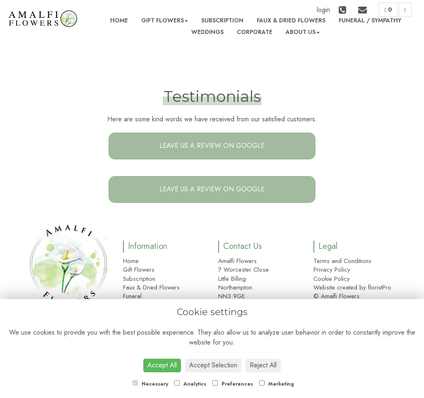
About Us (303, 32)
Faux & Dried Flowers (291, 20)
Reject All (263, 365)
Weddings (207, 32)
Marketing (276, 384)
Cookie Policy (331, 278)
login (323, 9)
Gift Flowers (164, 20)
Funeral (352, 20)
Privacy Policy (331, 269)
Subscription (222, 20)
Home (119, 20)
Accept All (162, 365)
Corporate (254, 32)
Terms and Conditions (342, 260)
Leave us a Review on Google (212, 145)
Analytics (190, 384)
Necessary (150, 384)
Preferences (232, 384)
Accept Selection (213, 365)
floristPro (379, 287)
